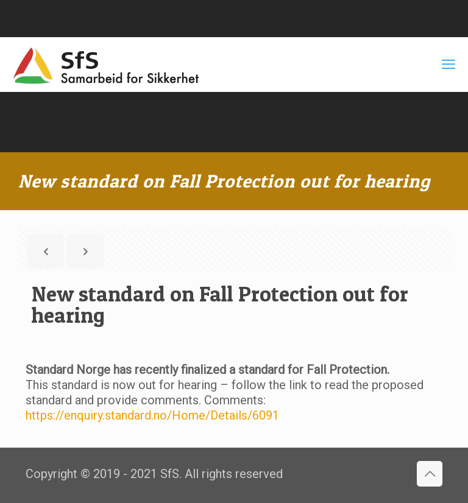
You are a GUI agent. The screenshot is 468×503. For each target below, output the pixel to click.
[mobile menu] (448, 64)
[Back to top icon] (429, 474)
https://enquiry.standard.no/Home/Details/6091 (152, 415)
